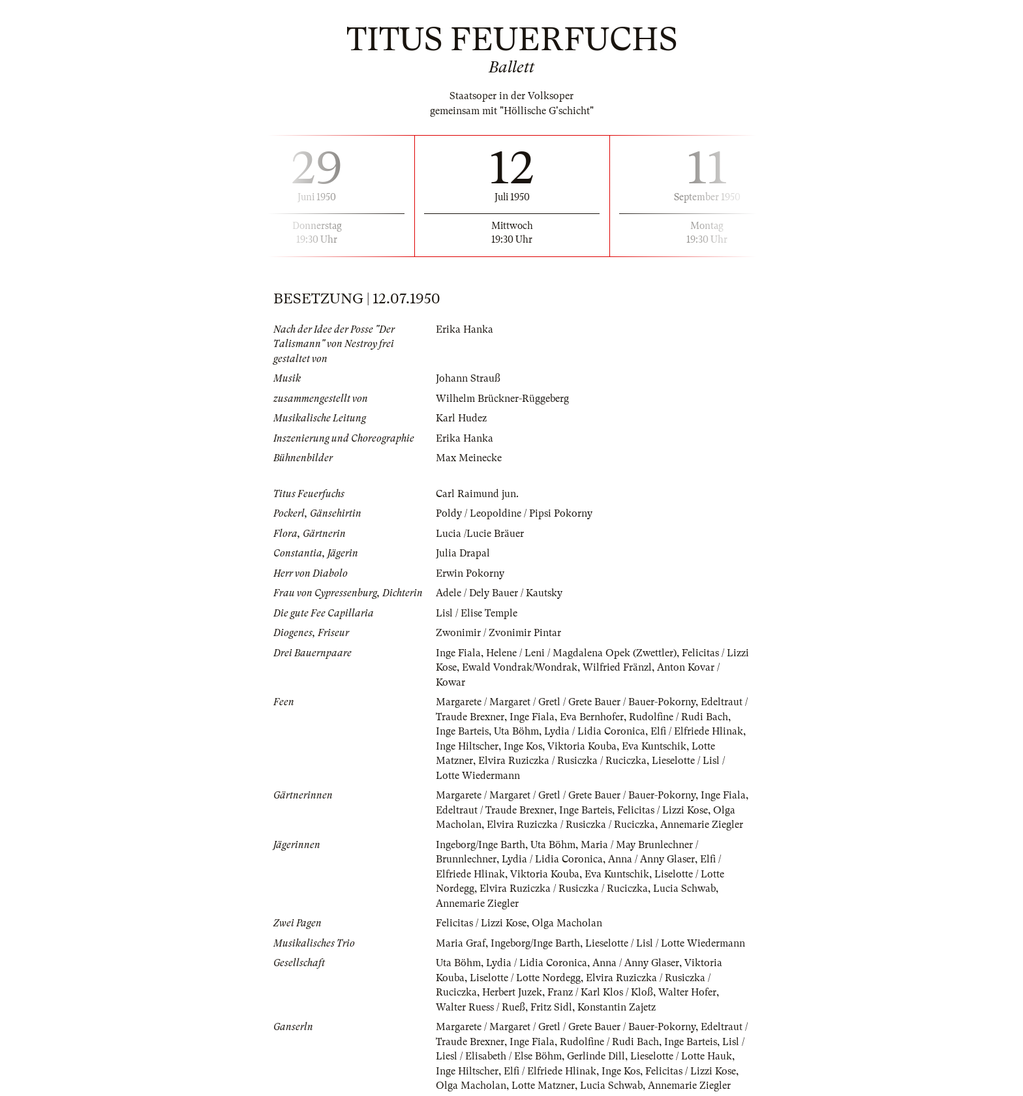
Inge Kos (523, 746)
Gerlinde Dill (596, 1056)
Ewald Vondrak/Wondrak (519, 667)
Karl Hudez (461, 418)
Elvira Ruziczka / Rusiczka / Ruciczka (562, 761)
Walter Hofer (687, 992)
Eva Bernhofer (592, 717)
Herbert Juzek (512, 992)
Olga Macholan (567, 923)
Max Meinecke (469, 458)
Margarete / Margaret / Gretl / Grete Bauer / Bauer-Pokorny (565, 702)
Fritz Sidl (551, 1007)
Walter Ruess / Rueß (480, 1007)
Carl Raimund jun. (477, 494)
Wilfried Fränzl (617, 667)
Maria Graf (460, 943)
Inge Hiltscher (467, 746)
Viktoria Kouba (582, 746)
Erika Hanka (464, 329)
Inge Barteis (462, 731)
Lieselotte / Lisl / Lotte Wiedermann (665, 943)
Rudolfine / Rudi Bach (678, 717)
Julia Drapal (463, 553)
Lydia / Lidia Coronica (594, 731)
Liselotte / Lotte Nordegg (525, 978)
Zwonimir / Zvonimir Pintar (498, 633)
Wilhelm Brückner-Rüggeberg (502, 398)
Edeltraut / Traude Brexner (495, 810)
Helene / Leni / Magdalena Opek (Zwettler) (581, 653)
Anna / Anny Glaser (651, 859)
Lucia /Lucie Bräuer (480, 534)
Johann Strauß (468, 378)
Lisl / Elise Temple (476, 613)
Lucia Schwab (684, 888)
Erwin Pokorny (470, 573)
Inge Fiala (458, 653)
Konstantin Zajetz (616, 1007)
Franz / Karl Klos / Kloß (600, 992)
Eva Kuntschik (654, 746)
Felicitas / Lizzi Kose (662, 810)
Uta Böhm (516, 731)
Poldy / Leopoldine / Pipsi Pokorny (514, 513)
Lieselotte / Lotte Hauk (681, 1056)
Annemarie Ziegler (701, 824)
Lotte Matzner (543, 1085)
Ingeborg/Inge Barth (480, 845)
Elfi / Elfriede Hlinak (696, 731)
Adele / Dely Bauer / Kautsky (499, 593)
